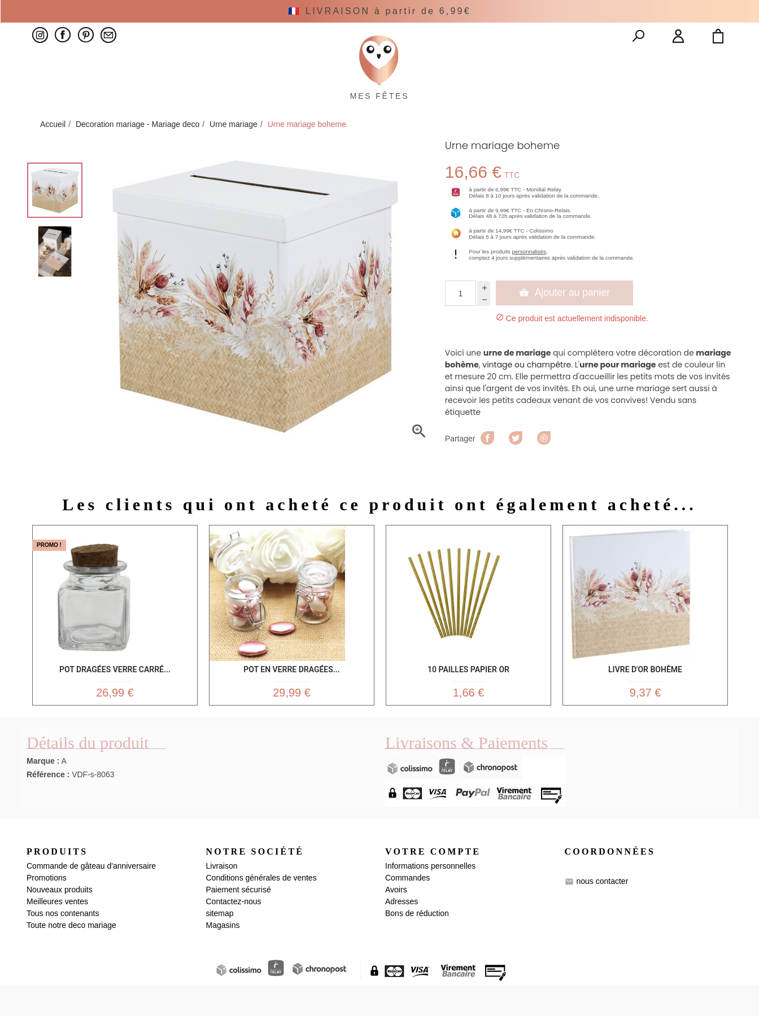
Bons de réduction (417, 944)
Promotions (47, 908)
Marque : (43, 791)
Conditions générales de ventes (261, 908)
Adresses (401, 932)
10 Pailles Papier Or (468, 693)
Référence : (48, 804)
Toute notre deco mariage (71, 956)
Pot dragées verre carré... (115, 693)
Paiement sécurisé (238, 920)
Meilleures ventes (57, 932)
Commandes (407, 908)
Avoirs (396, 920)
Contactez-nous (233, 932)
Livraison (222, 896)
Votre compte (433, 882)
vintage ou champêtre (526, 390)
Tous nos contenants (63, 944)
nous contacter (602, 911)
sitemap (220, 944)
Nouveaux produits (60, 920)
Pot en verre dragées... (291, 693)
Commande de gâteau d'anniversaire (91, 896)
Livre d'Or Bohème (645, 693)
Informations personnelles (430, 896)
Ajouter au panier (564, 318)
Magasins (223, 956)
